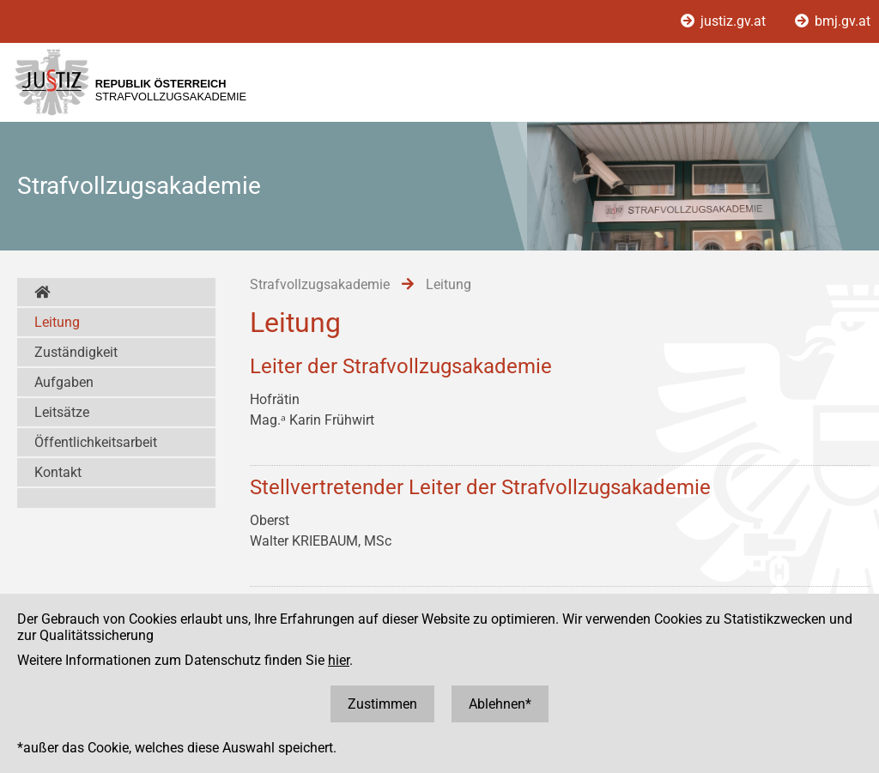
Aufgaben (64, 382)
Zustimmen (382, 704)
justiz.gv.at (725, 21)
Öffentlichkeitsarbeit (95, 442)
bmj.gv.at (832, 21)
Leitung (57, 322)
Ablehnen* (500, 704)
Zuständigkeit (76, 352)
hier (338, 660)
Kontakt (58, 472)
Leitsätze (61, 412)
